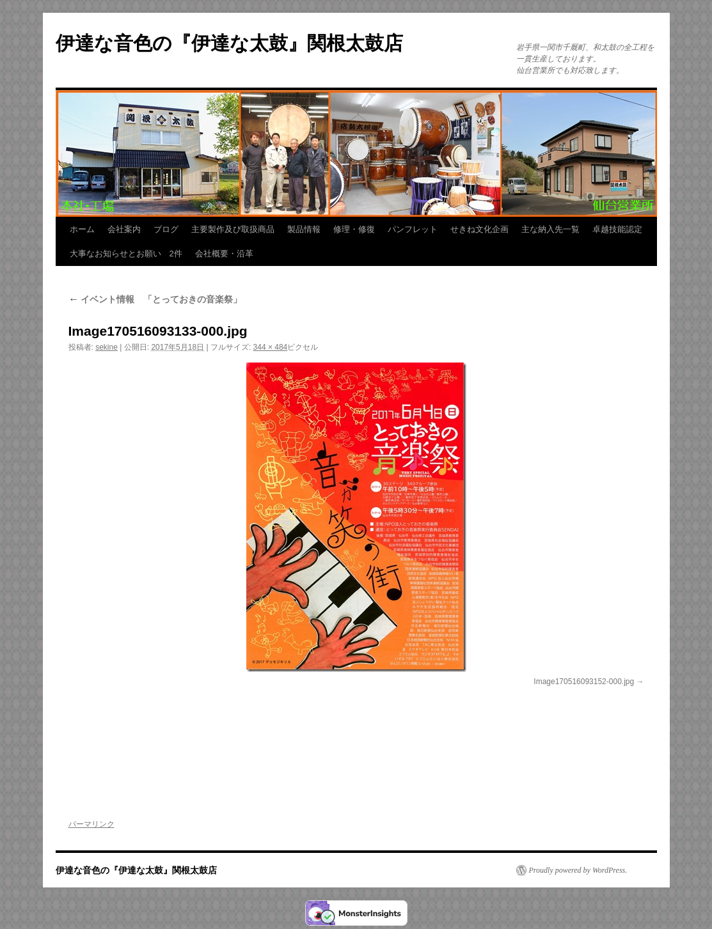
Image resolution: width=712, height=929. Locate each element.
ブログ (166, 229)
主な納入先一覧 (550, 229)
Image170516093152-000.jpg (584, 681)
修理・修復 (354, 229)
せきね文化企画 (479, 229)
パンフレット (413, 229)
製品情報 (303, 229)
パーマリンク (91, 824)
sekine (106, 347)
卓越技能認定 (617, 229)
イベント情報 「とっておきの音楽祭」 (155, 299)
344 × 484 (270, 347)
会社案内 (124, 229)
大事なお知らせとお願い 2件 (126, 253)
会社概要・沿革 (224, 253)
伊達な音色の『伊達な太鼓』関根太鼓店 (229, 43)
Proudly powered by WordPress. (578, 870)
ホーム (82, 229)
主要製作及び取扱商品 (232, 229)
